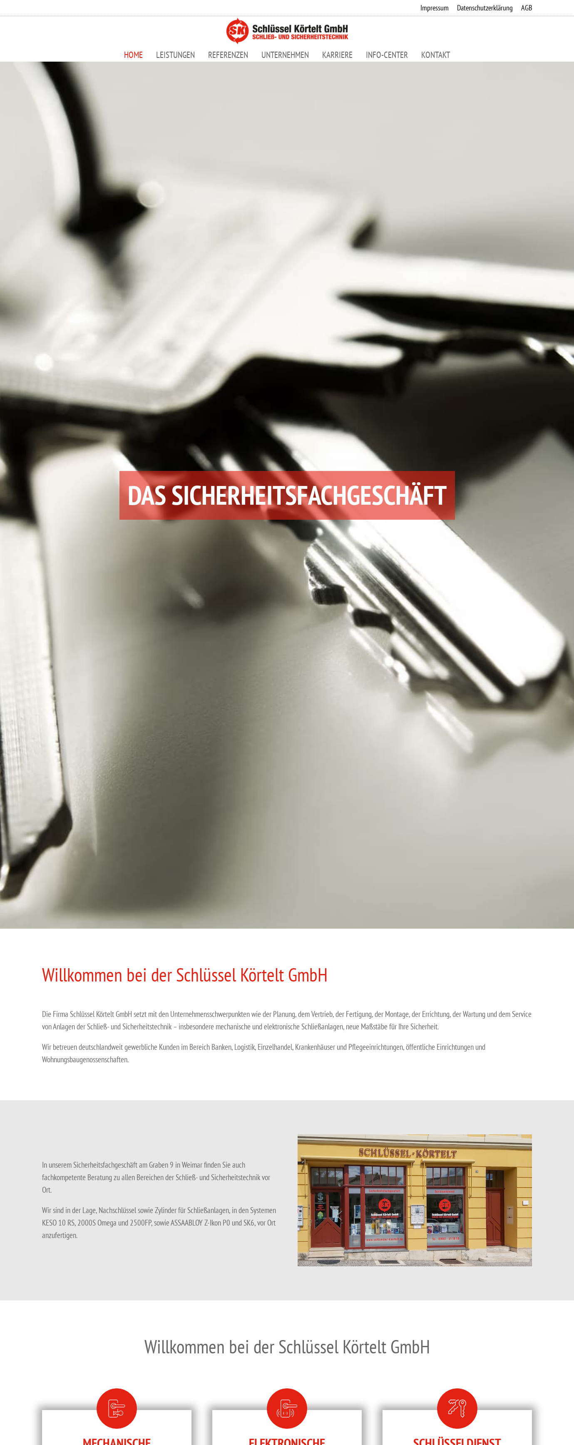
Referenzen (228, 54)
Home (133, 54)
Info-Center (387, 54)
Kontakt (435, 54)
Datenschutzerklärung (485, 7)
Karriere (337, 54)
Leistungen (175, 54)
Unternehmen (285, 54)
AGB (526, 7)
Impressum (434, 7)
